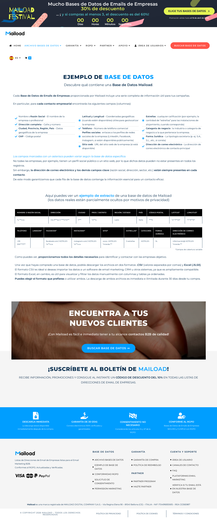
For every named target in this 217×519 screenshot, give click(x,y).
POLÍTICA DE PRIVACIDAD (108, 513)
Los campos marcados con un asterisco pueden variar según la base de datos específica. (69, 156)
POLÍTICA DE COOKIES (147, 513)
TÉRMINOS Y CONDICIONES (186, 513)
